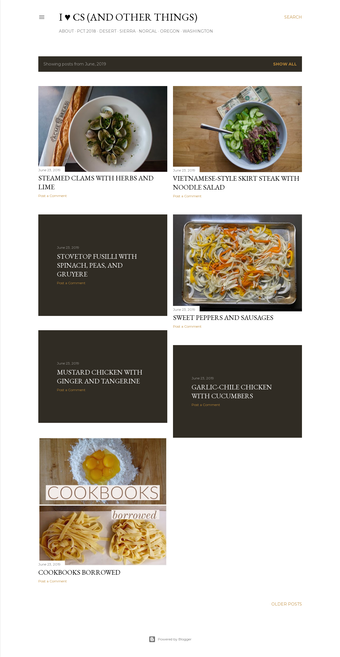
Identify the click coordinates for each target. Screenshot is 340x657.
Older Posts (286, 604)
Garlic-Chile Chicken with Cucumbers (232, 391)
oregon (170, 31)
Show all (285, 64)
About (66, 31)
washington (198, 31)
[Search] (293, 17)
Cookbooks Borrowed (79, 572)
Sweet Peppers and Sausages (223, 317)
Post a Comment (52, 196)
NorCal (148, 31)
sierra (128, 31)
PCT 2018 (86, 31)
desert (107, 31)
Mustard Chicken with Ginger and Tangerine (99, 376)
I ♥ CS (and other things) (128, 17)
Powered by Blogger (170, 639)
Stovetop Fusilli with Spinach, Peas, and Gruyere (97, 265)
